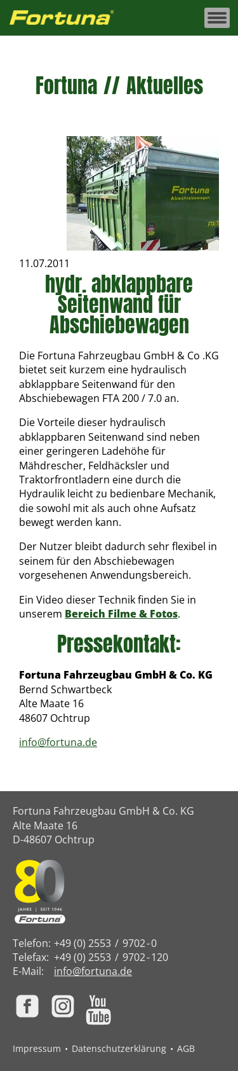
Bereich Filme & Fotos (121, 614)
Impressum (37, 1048)
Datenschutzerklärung (119, 1048)
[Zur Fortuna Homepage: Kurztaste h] (68, 18)
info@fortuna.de (58, 742)
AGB (186, 1048)
